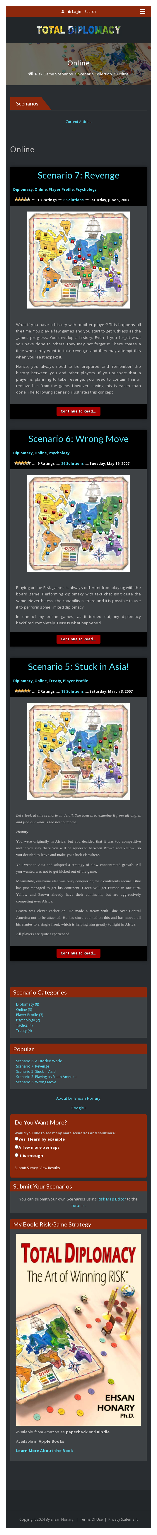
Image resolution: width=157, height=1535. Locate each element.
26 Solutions (72, 464)
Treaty (55, 681)
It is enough (30, 1156)
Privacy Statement (123, 1520)
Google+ (78, 1108)
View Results (50, 1168)
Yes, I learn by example (41, 1140)
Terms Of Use (91, 1520)
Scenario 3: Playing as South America (46, 1077)
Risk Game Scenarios (54, 74)
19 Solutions (72, 692)
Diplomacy (23, 189)
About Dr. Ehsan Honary (78, 1099)
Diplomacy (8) (27, 1005)
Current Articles (78, 121)
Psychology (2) (28, 1020)
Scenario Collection (95, 74)
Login (76, 11)
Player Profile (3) (29, 1015)
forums (78, 1206)
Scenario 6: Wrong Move (78, 439)
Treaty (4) (24, 1031)
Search (90, 11)
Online (123, 74)
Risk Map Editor (112, 1200)
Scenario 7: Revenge (78, 175)
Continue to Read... (78, 411)
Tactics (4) (24, 1026)
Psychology (86, 189)
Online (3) (24, 1010)
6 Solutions (73, 200)
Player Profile (61, 189)
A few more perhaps (38, 1148)
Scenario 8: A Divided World (39, 1061)
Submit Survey (26, 1168)
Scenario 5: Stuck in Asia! (78, 667)
